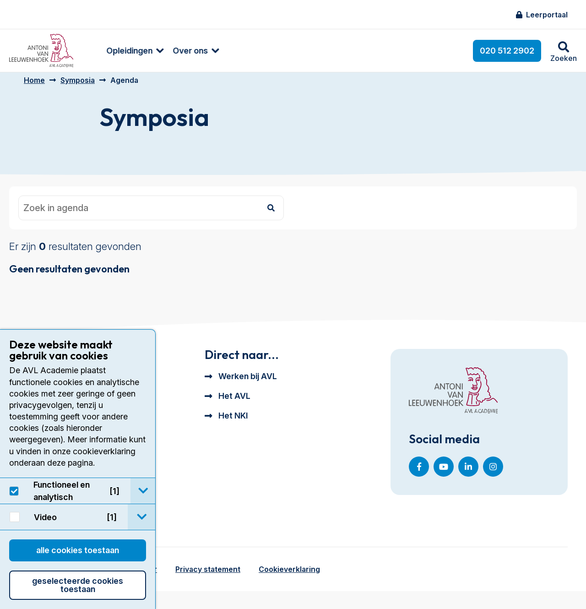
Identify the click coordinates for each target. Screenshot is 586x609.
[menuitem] (115, 50)
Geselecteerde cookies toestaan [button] (77, 585)
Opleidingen (115, 50)
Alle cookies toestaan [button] (77, 550)
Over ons (175, 50)
